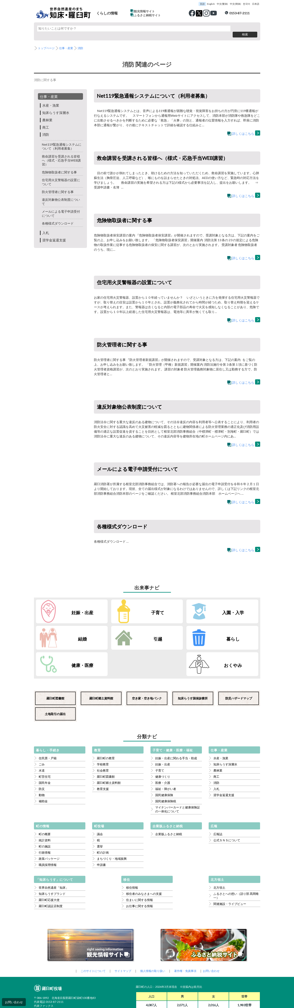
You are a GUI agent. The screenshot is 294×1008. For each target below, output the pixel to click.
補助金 (43, 769)
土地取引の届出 (55, 681)
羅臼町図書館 (55, 666)
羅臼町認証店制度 (51, 874)
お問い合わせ (14, 1002)
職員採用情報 (48, 832)
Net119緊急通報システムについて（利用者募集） (61, 140)
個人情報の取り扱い (152, 938)
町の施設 (45, 814)
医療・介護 (162, 750)
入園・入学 (183, 606)
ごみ (42, 732)
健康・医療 (183, 632)
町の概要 (45, 802)
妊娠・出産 (69, 606)
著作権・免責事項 (187, 938)
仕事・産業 (67, 42)
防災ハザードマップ (238, 666)
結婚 (240, 606)
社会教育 (103, 738)
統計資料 (45, 808)
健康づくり (162, 744)
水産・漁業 (51, 99)
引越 (69, 632)
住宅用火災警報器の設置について (62, 176)
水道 (42, 738)
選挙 (100, 814)
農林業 (47, 114)
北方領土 (219, 855)
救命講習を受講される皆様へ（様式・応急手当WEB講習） (62, 154)
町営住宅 (45, 744)
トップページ (47, 42)
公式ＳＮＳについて (226, 808)
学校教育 (103, 732)
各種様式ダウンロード (59, 217)
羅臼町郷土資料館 (101, 666)
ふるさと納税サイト (147, 15)
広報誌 (217, 802)
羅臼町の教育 (106, 726)
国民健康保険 (164, 763)
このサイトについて (90, 938)
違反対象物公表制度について (62, 195)
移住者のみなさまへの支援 (144, 861)
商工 (45, 121)
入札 (45, 227)
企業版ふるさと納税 (168, 802)
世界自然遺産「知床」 (53, 855)
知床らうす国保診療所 (193, 666)
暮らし (126, 632)
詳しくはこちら (243, 127)
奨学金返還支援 (54, 234)
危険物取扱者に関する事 (60, 166)
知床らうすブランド (52, 861)
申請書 (101, 832)
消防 (83, 42)
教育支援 (103, 756)
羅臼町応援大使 (49, 867)
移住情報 (132, 855)
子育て (126, 606)
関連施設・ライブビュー (229, 871)
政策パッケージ (49, 826)
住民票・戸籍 (48, 726)
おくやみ (240, 632)
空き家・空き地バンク (147, 666)
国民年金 (45, 750)
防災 (42, 756)
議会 (100, 802)
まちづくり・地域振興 (112, 826)
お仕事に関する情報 (139, 874)
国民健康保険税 (165, 769)
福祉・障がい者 (165, 756)
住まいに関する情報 (139, 867)
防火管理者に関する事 (59, 186)
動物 (42, 763)
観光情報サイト (144, 11)
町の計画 (103, 820)
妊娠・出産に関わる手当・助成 (176, 726)
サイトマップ (121, 938)
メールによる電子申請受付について (62, 207)
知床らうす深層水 (56, 106)
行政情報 (45, 820)
